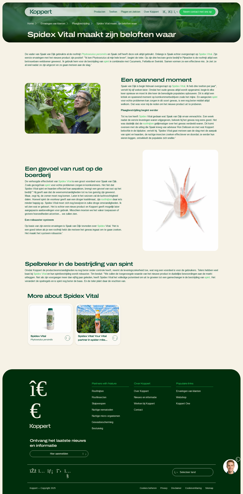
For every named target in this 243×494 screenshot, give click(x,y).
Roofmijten (98, 391)
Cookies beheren (148, 488)
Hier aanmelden (68, 453)
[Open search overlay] (165, 12)
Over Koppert (151, 11)
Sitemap (209, 488)
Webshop (181, 397)
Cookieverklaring (193, 488)
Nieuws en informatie (145, 397)
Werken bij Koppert (144, 403)
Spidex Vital (205, 54)
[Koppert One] (170, 12)
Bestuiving (97, 428)
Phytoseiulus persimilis (94, 54)
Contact (138, 409)
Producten (99, 11)
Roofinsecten (99, 397)
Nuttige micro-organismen (106, 416)
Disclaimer (176, 488)
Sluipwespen (99, 403)
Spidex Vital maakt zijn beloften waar (116, 23)
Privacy (164, 488)
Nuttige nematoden (102, 409)
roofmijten (148, 123)
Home (30, 23)
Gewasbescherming (102, 422)
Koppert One (183, 403)
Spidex (143, 116)
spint (106, 61)
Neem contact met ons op (197, 11)
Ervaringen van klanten (53, 23)
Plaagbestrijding (81, 23)
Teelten (113, 11)
